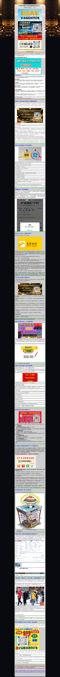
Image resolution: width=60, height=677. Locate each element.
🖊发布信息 (33, 7)
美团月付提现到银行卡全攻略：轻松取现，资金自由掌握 (26, 622)
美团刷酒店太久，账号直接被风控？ (22, 189)
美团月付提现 (39, 671)
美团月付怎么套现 (33, 671)
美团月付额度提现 (39, 672)
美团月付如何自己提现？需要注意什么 (22, 409)
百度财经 (31, 670)
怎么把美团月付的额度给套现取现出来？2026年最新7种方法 (26, 445)
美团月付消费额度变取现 (22, 670)
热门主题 (17, 568)
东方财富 (28, 670)
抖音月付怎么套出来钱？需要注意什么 (22, 277)
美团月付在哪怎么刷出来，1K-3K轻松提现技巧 (24, 321)
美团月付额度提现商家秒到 (26, 672)
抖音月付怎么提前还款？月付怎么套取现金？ (23, 145)
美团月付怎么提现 (19, 672)
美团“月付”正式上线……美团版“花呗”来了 (23, 233)
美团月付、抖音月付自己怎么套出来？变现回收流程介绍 (26, 101)
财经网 (37, 670)
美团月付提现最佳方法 (19, 671)
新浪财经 (34, 670)
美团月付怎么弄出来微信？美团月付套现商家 (23, 365)
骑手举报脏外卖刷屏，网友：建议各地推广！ (23, 489)
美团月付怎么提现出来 (26, 671)
